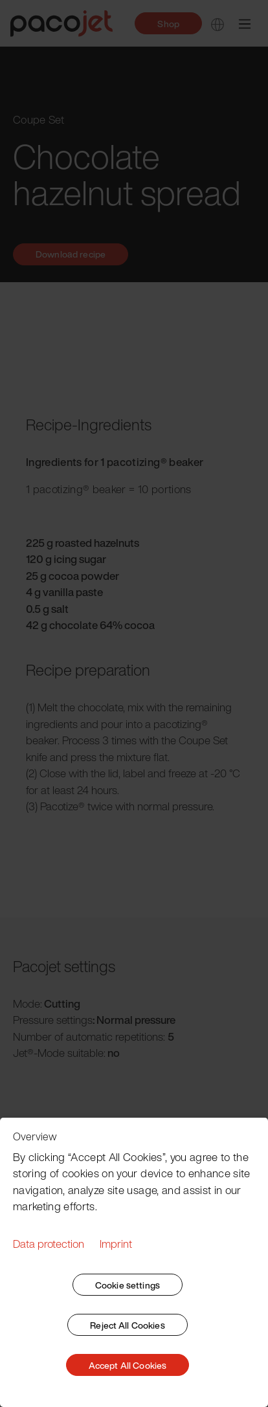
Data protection (48, 1243)
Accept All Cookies (128, 1365)
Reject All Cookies (127, 1325)
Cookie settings (127, 1285)
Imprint (116, 1243)
